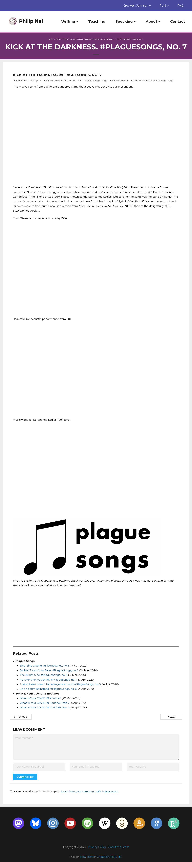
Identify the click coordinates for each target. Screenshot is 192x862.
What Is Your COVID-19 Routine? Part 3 (45, 707)
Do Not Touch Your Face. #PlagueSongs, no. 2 (49, 670)
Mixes (82, 39)
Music (88, 39)
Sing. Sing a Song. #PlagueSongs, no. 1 (44, 665)
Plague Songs (108, 39)
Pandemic (97, 39)
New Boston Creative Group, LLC (101, 856)
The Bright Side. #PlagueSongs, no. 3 (43, 675)
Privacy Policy (97, 847)
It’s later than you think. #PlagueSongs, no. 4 (48, 679)
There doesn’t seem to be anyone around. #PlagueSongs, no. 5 (60, 684)
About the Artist (118, 847)
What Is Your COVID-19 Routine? (40, 698)
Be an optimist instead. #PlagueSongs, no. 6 (48, 688)
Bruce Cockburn (63, 39)
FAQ (180, 5)
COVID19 (75, 39)
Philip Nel (37, 80)
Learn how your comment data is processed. (90, 791)
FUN (163, 5)
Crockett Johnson (135, 5)
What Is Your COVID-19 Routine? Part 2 (45, 703)
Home (51, 39)
